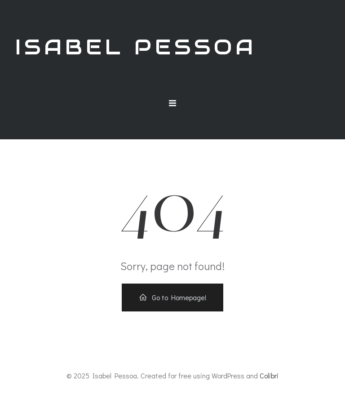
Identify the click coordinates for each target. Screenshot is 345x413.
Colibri (269, 375)
